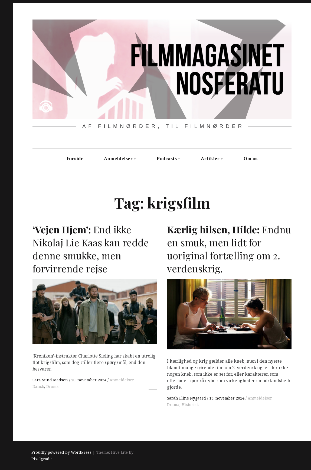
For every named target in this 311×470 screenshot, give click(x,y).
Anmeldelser (118, 159)
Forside (75, 159)
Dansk (38, 386)
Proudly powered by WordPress (61, 452)
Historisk (190, 404)
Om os (250, 159)
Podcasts (167, 159)
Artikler (210, 159)
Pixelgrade (41, 458)
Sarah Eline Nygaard (187, 398)
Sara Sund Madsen (50, 379)
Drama (52, 386)
